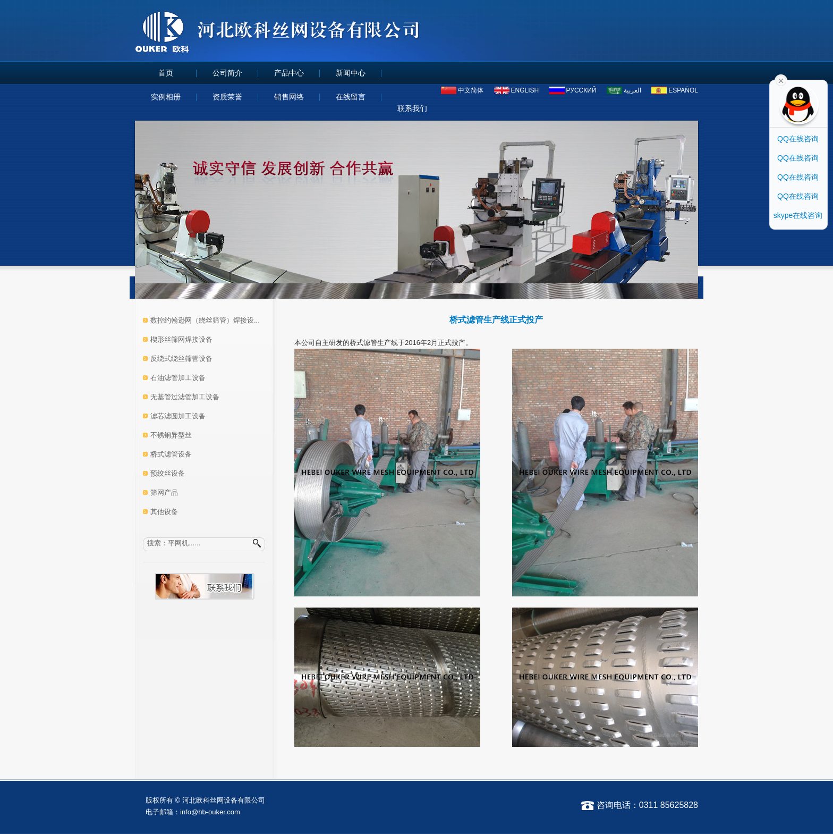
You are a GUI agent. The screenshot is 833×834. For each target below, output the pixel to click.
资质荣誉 (227, 96)
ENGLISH (525, 90)
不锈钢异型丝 (171, 435)
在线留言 (351, 96)
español (683, 90)
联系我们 (412, 108)
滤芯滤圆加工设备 (178, 416)
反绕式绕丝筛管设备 (181, 359)
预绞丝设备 (167, 473)
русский (581, 90)
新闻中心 (351, 73)
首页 (165, 73)
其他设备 (164, 512)
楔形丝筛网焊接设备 (181, 339)
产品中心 (289, 73)
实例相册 (166, 96)
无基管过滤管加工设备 (184, 397)
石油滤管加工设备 (178, 378)
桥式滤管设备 (171, 454)
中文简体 (470, 90)
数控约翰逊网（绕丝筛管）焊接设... (205, 320)
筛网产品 (164, 492)
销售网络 (289, 96)
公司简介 (227, 73)
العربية (632, 90)
